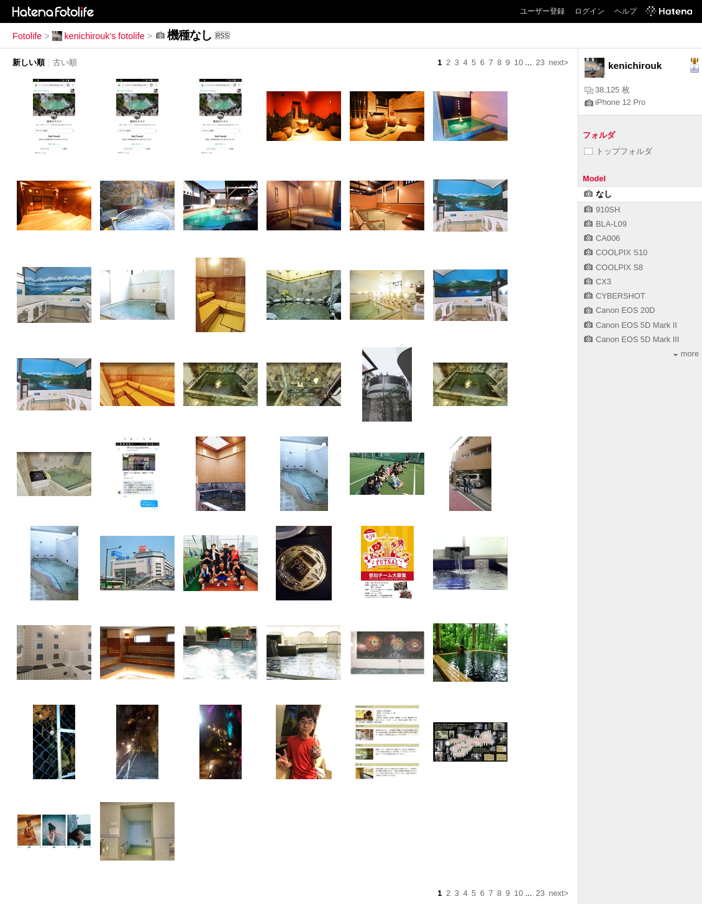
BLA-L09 (605, 223)
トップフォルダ (618, 151)
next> (558, 62)
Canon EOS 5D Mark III (631, 339)
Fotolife (27, 36)
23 (540, 62)
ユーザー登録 (542, 11)
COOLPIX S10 (615, 252)
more (686, 353)
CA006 (602, 238)
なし (598, 194)
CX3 (597, 281)
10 (518, 62)
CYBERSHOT (614, 296)
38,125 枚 (607, 89)
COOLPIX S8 (613, 267)
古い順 (65, 62)
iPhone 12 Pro (615, 102)
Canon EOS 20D (619, 310)
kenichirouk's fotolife (98, 36)
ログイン (589, 11)
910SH (602, 209)
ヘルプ (625, 11)
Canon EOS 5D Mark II (630, 325)
